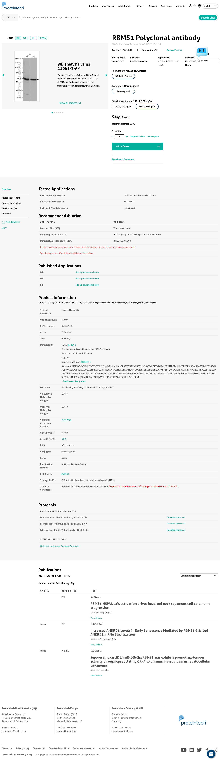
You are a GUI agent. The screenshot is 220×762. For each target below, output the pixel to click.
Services (153, 6)
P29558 (65, 474)
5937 (63, 439)
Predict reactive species (74, 381)
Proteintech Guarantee (123, 159)
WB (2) (50, 575)
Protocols (6, 213)
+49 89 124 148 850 (121, 727)
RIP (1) (67, 575)
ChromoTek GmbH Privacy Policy (17, 754)
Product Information (11, 203)
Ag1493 (72, 345)
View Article (96, 618)
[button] (211, 754)
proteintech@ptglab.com (14, 731)
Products (93, 6)
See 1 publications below (87, 278)
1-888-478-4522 (10, 727)
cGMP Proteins (125, 6)
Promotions (166, 6)
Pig (72, 583)
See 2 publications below (87, 272)
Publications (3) (9, 208)
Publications (148, 50)
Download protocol (176, 517)
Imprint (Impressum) (108, 748)
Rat (57, 583)
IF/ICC (43, 38)
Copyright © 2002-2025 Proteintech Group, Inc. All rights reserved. (67, 754)
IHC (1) (58, 575)
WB (24, 38)
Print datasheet (11, 222)
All (18, 38)
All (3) (42, 575)
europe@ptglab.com (66, 731)
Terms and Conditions (59, 748)
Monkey (65, 583)
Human (42, 583)
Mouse (51, 583)
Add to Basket (122, 146)
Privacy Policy (22, 748)
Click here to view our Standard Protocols (59, 546)
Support (140, 6)
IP (33, 38)
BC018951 (86, 362)
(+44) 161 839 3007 (66, 727)
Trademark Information (83, 748)
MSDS (4, 228)
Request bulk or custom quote (144, 136)
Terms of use (39, 748)
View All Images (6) (70, 103)
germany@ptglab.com (122, 731)
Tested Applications (11, 198)
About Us (180, 6)
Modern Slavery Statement (134, 748)
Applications (108, 6)
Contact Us (7, 748)
